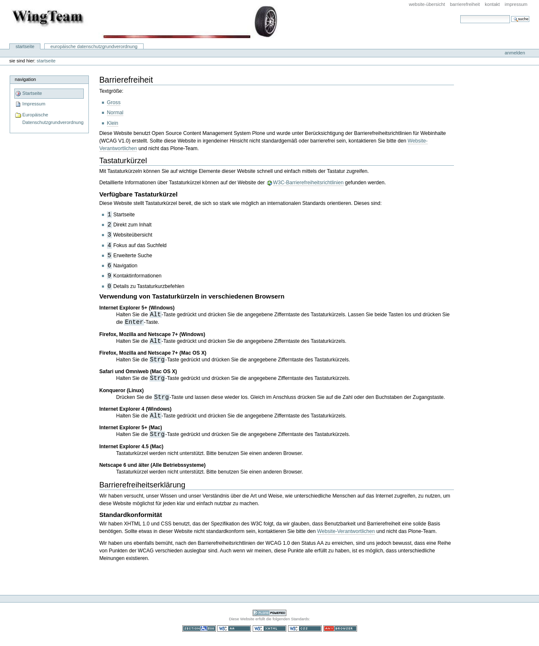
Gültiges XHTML (269, 628)
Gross (113, 102)
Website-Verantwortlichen (346, 531)
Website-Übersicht (427, 4)
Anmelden (514, 52)
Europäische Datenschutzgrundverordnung (94, 46)
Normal (115, 113)
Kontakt (492, 4)
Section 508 (199, 628)
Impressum (516, 4)
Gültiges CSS (305, 628)
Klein (112, 123)
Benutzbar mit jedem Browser (340, 628)
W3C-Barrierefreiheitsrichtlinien (308, 183)
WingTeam (144, 21)
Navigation (25, 79)
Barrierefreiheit (465, 4)
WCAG (234, 628)
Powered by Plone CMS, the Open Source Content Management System (269, 613)
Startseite (25, 46)
